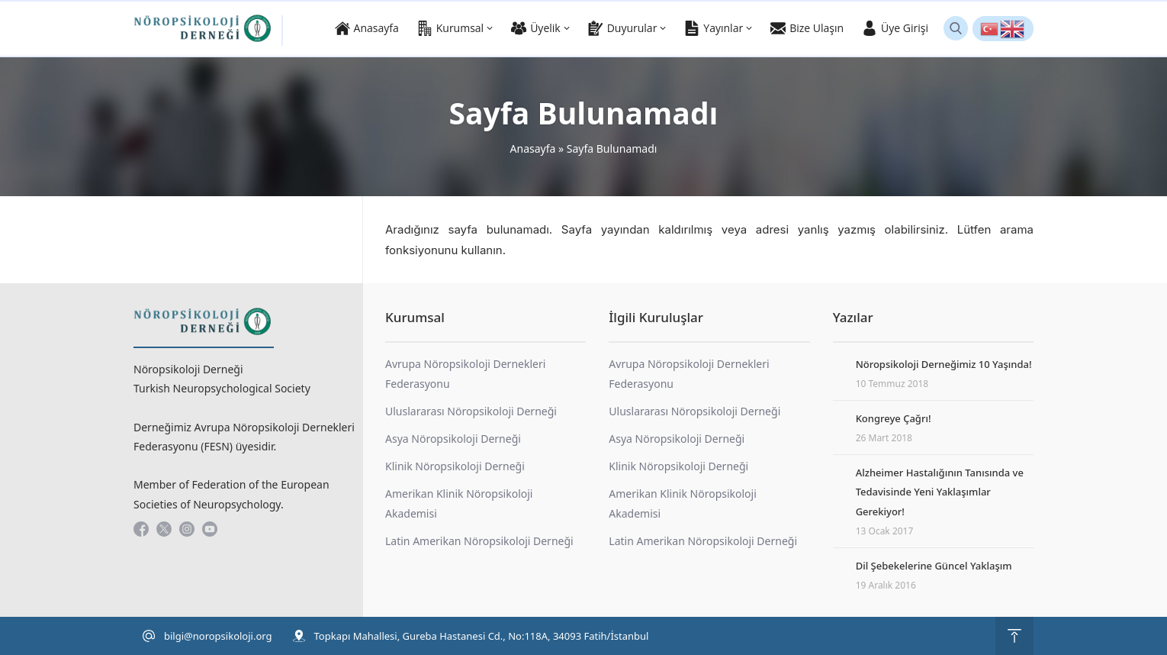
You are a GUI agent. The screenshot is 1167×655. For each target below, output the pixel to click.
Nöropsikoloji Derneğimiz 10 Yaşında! (944, 364)
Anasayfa (533, 148)
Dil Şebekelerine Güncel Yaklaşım (934, 566)
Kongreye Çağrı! (893, 418)
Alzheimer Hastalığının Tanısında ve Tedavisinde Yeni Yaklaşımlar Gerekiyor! (940, 492)
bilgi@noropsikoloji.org (218, 636)
